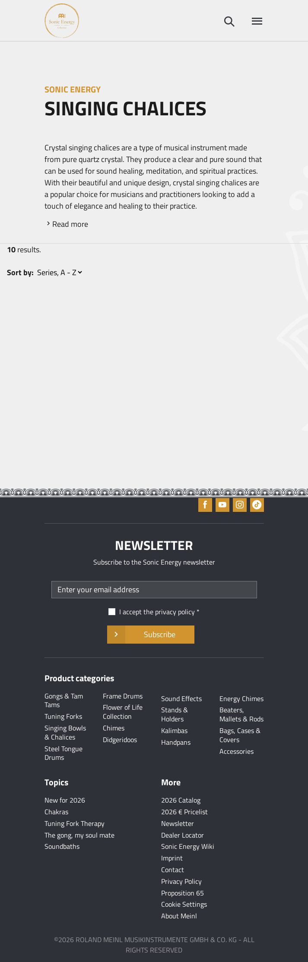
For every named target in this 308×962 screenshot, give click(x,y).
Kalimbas (174, 730)
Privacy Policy (181, 881)
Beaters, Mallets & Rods (241, 714)
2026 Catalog (180, 800)
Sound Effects (181, 698)
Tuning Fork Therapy (74, 823)
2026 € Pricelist (184, 811)
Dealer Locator (182, 835)
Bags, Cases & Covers (239, 735)
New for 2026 (64, 800)
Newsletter (177, 823)
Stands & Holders (174, 714)
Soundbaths (61, 846)
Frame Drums (123, 696)
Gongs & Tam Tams (63, 700)
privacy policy (175, 611)
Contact (172, 869)
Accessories (236, 751)
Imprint (172, 858)
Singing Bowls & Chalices (65, 732)
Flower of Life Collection (123, 711)
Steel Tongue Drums (63, 753)
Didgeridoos (120, 739)
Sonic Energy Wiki (187, 846)
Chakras (56, 811)
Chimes (113, 728)
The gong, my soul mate (79, 835)
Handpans (176, 742)
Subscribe (150, 634)
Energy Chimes (241, 698)
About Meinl (179, 916)
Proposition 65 (182, 893)
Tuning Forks (63, 716)
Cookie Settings (184, 904)
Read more (70, 224)
